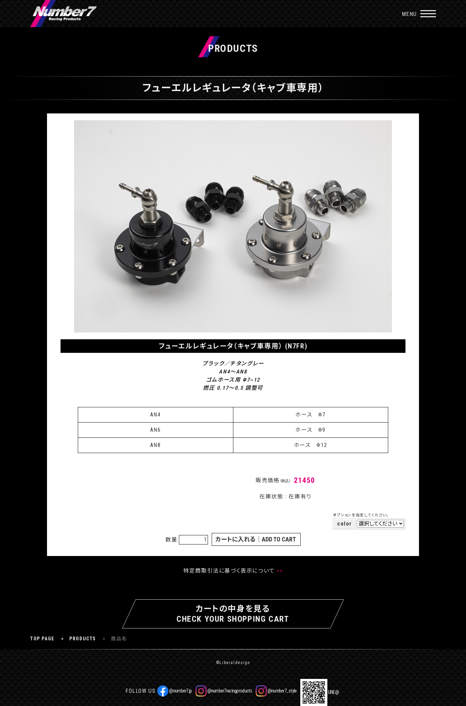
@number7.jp (174, 691)
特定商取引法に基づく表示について (229, 571)
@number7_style (276, 691)
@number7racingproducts (223, 691)
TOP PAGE (42, 638)
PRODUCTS (82, 638)
